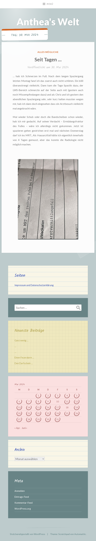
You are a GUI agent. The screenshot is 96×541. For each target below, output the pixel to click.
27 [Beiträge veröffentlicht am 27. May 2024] (19, 419)
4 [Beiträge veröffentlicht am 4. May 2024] (67, 395)
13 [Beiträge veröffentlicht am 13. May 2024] (19, 407)
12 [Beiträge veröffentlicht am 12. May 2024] (76, 401)
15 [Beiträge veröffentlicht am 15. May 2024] (38, 407)
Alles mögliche (48, 52)
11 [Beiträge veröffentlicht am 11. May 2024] (67, 401)
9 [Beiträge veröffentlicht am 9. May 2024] (48, 401)
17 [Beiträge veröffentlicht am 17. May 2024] (57, 407)
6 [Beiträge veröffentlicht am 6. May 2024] (19, 401)
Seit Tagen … (48, 59)
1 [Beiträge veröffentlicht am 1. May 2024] (38, 395)
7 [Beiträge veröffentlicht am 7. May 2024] (29, 401)
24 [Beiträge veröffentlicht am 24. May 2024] (57, 413)
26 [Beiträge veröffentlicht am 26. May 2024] (76, 413)
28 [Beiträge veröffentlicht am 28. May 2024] (29, 419)
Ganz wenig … (21, 340)
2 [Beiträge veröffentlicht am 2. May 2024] (48, 395)
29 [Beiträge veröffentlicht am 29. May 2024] (38, 419)
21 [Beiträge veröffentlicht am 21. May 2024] (29, 413)
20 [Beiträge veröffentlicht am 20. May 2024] (19, 413)
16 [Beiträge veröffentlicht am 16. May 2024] (48, 407)
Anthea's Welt (48, 21)
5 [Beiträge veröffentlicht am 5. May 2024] (76, 395)
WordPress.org (23, 508)
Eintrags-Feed (22, 496)
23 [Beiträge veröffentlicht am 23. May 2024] (48, 413)
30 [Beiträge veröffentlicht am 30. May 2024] (48, 419)
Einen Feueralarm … (24, 357)
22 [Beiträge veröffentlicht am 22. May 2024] (38, 413)
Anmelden (20, 491)
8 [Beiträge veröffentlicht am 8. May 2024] (38, 401)
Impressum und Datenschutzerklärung (34, 285)
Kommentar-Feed (24, 502)
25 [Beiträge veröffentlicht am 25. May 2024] (67, 413)
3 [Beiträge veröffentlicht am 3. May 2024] (57, 395)
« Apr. (17, 428)
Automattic (80, 534)
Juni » (24, 428)
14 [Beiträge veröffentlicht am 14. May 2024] (29, 407)
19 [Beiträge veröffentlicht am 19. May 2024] (76, 407)
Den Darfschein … (24, 363)
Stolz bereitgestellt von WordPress (27, 534)
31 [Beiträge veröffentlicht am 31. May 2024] (57, 419)
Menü (50, 4)
